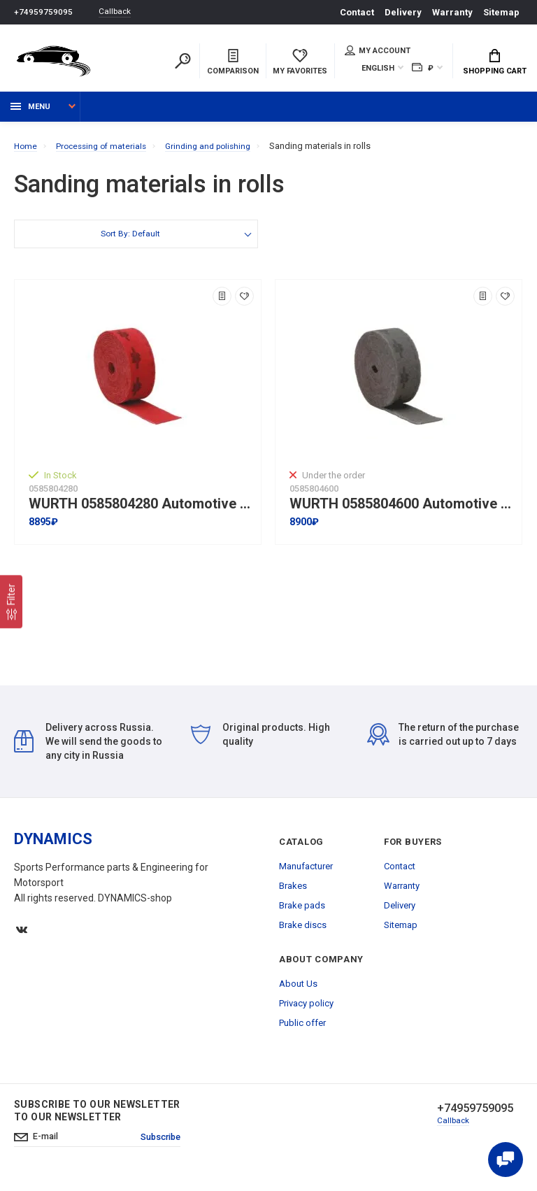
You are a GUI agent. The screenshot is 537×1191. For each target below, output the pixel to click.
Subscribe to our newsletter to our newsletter (97, 1117)
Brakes (293, 892)
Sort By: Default (130, 242)
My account (377, 52)
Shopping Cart (495, 63)
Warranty (452, 12)
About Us (298, 990)
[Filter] (11, 601)
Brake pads (302, 912)
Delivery (403, 12)
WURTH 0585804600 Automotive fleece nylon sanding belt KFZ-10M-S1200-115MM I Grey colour (402, 511)
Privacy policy (306, 1010)
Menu (30, 113)
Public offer (302, 1030)
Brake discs (303, 932)
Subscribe (165, 1145)
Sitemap (501, 12)
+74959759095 (43, 12)
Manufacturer (306, 873)
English (377, 69)
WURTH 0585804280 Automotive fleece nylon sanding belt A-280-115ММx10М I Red (141, 511)
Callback (118, 12)
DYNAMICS (53, 846)
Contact (357, 12)
